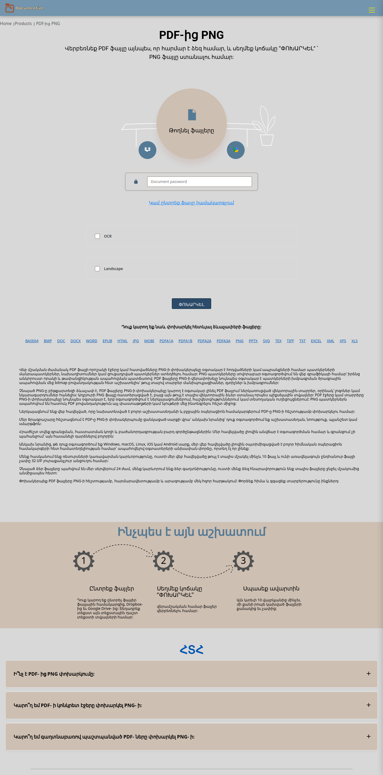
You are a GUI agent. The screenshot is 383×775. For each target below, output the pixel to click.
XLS (355, 341)
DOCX (75, 341)
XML (330, 341)
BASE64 (32, 341)
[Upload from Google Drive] (236, 150)
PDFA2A (204, 341)
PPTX (253, 341)
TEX (278, 341)
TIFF (290, 341)
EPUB (107, 341)
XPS (343, 341)
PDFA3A (224, 341)
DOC (61, 341)
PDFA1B (185, 341)
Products (23, 23)
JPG (136, 341)
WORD (91, 341)
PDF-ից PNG (48, 23)
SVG (266, 341)
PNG (239, 341)
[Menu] (372, 10)
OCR (108, 236)
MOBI (149, 341)
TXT (302, 341)
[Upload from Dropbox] (147, 150)
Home (6, 23)
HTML (123, 341)
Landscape (113, 269)
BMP (48, 341)
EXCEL (316, 341)
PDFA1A (166, 341)
